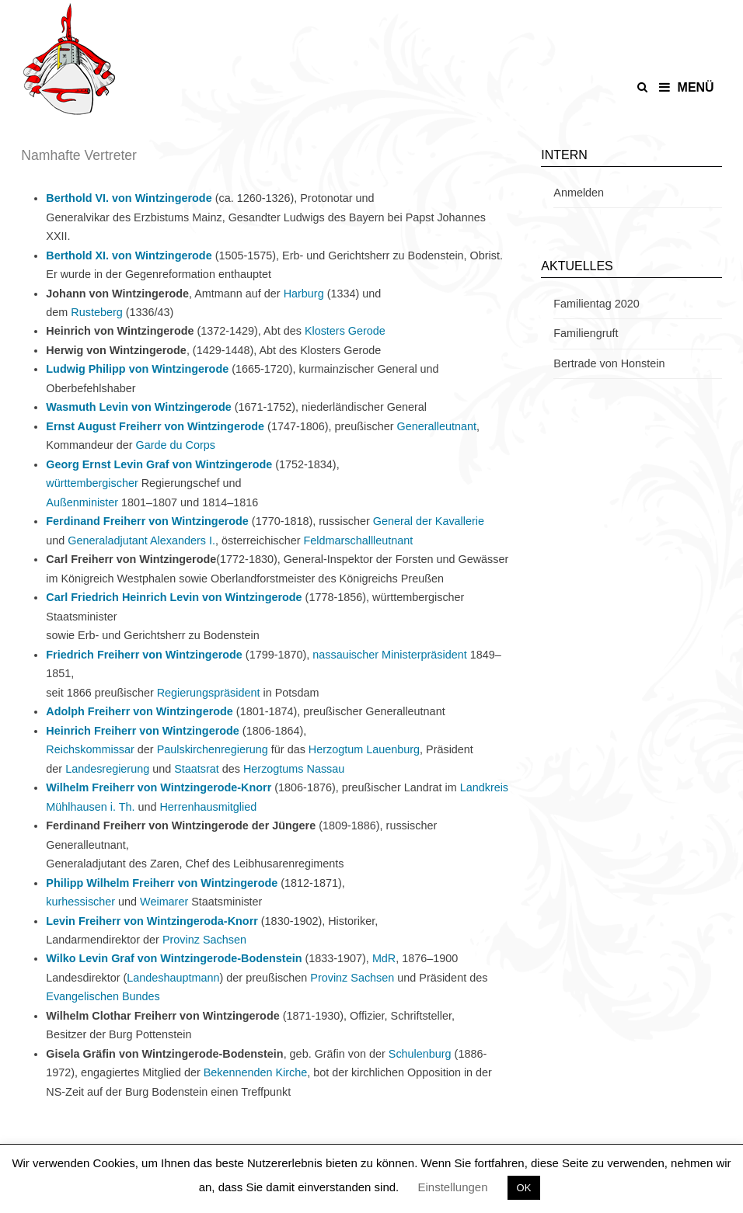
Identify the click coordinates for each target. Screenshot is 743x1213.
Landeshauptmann (173, 977)
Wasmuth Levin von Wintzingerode (138, 407)
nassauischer (345, 654)
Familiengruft (585, 333)
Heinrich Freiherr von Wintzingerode (142, 731)
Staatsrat (196, 769)
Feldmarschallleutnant (358, 540)
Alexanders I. (182, 540)
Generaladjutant (107, 540)
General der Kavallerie (428, 521)
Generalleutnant (436, 426)
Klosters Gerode (345, 331)
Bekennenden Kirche (256, 1072)
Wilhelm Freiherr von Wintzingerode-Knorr (158, 787)
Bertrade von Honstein (609, 363)
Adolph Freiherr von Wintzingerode (139, 711)
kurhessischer (80, 901)
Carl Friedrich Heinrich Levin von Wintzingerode (174, 597)
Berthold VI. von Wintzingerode (128, 198)
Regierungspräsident (208, 692)
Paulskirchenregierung (212, 749)
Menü (686, 87)
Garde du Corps (175, 445)
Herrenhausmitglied (207, 807)
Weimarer (164, 901)
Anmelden (578, 192)
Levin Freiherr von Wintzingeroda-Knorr (152, 921)
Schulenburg (420, 1054)
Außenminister (82, 502)
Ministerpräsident (424, 654)
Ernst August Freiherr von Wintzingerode (155, 426)
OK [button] (524, 1188)
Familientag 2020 (596, 303)
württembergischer (92, 483)
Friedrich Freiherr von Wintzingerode (144, 654)
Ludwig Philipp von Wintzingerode (137, 369)
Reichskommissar (90, 749)
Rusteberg (96, 312)
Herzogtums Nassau (293, 769)
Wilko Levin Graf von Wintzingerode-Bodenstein (174, 958)
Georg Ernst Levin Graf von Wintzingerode (159, 464)
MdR (384, 958)
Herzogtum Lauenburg (364, 749)
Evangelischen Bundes (102, 996)
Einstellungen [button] (452, 1187)
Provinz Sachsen (204, 939)
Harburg (304, 293)
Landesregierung (107, 769)
